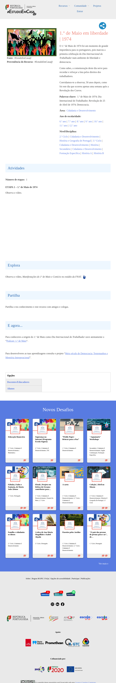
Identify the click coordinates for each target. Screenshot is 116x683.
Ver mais (103, 563)
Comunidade (80, 6)
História (94, 145)
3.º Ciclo (97, 140)
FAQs (47, 578)
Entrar (80, 11)
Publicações (85, 578)
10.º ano (98, 121)
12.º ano (73, 125)
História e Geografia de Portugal (75, 140)
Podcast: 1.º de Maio (16, 341)
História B (99, 153)
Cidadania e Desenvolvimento (81, 110)
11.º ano (63, 125)
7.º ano (71, 121)
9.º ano (88, 121)
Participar (75, 578)
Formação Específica (70, 153)
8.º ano (80, 121)
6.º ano (63, 121)
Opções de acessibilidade (60, 578)
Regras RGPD (37, 578)
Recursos (63, 6)
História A (87, 153)
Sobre (28, 578)
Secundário (65, 149)
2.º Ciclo (64, 136)
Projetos (97, 6)
